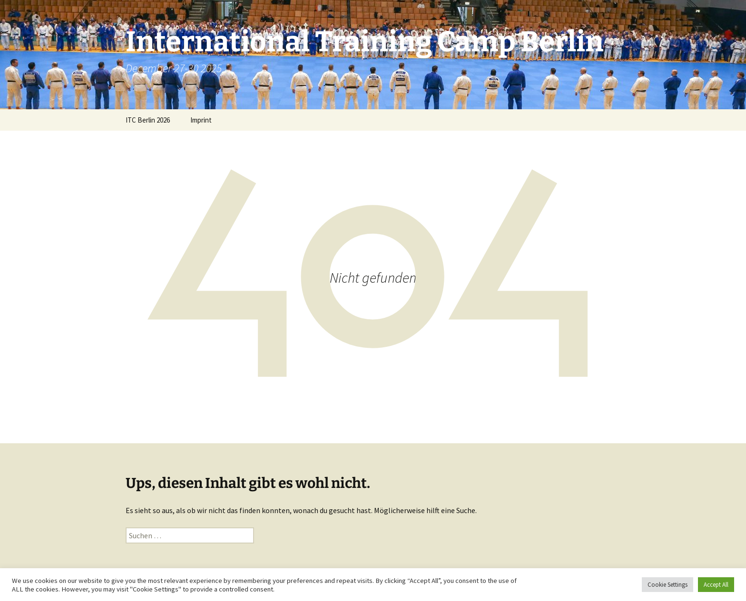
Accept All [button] (716, 585)
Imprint (201, 119)
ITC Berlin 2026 (148, 119)
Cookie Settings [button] (667, 585)
